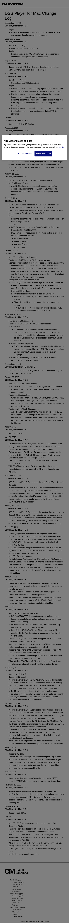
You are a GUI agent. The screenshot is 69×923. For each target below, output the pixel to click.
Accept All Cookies (43, 154)
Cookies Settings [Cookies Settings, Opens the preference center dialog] (25, 153)
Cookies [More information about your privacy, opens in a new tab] (62, 147)
